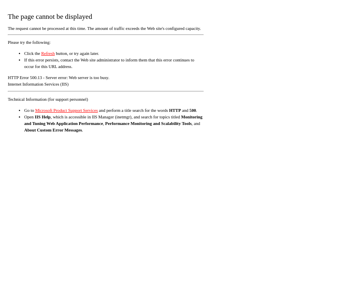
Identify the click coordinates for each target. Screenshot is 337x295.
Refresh (48, 53)
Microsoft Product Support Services (66, 110)
